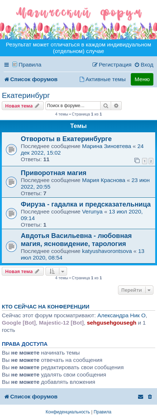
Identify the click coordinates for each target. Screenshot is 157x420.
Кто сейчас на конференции (45, 307)
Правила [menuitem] (30, 64)
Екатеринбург (26, 95)
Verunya (92, 211)
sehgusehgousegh (111, 322)
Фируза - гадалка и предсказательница (86, 204)
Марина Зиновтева (106, 146)
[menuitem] (143, 64)
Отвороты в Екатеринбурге (66, 139)
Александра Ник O (121, 315)
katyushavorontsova (107, 251)
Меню (142, 79)
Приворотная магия (53, 173)
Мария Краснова (103, 180)
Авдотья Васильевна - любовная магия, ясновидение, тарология (76, 239)
